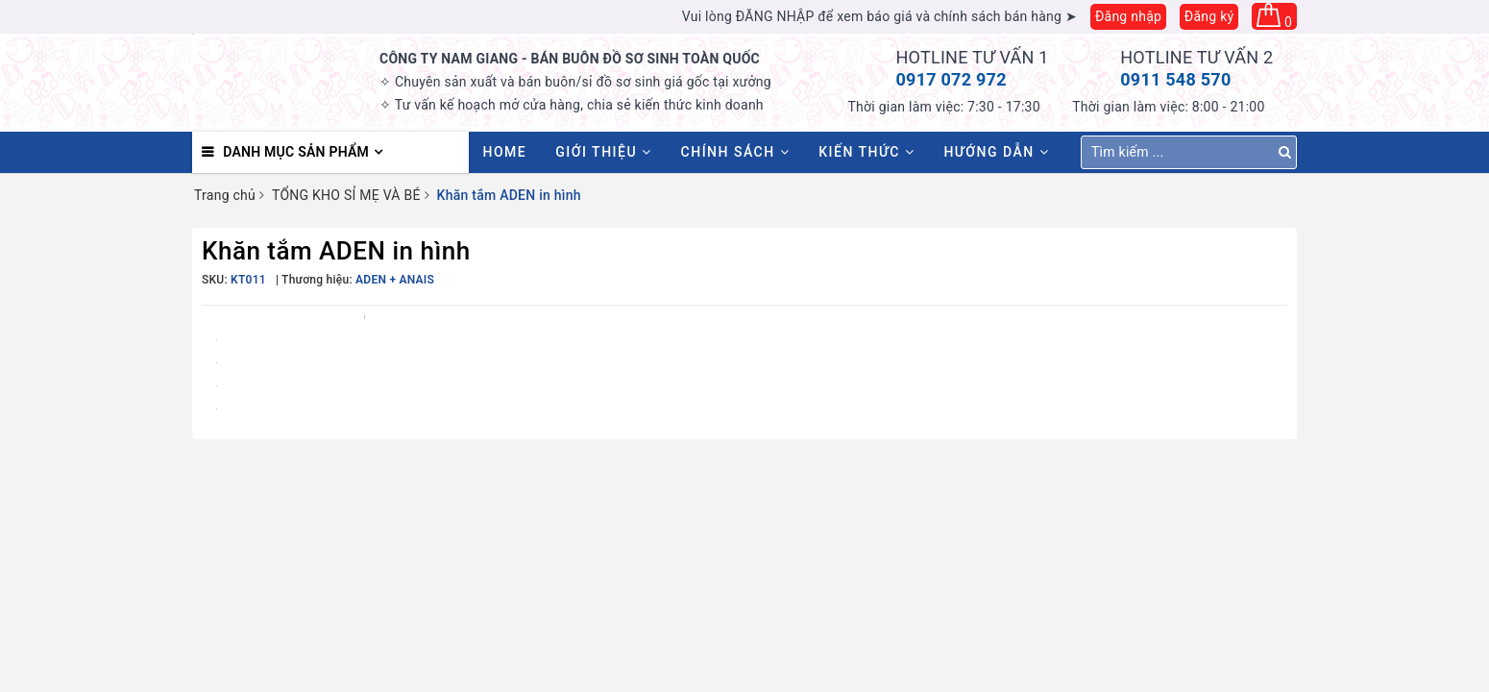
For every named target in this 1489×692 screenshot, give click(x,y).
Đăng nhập (1128, 16)
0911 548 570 (1175, 79)
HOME (505, 152)
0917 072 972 (951, 79)
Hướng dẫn (996, 152)
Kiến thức (866, 152)
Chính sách (736, 152)
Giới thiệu (603, 152)
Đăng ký (1209, 16)
